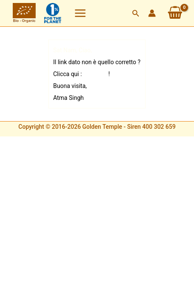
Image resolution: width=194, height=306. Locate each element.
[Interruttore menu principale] (80, 13)
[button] (136, 13)
